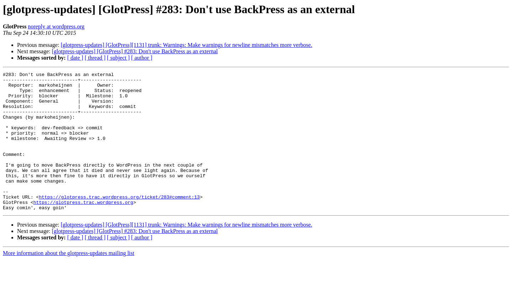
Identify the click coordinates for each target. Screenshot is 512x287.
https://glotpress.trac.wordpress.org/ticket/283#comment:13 (119, 222)
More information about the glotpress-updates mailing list (68, 281)
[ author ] (142, 58)
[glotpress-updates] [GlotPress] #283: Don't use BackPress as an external (135, 51)
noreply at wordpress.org (56, 26)
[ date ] (75, 58)
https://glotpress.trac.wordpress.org (83, 229)
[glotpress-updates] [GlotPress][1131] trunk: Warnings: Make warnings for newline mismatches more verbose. (186, 45)
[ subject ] (118, 58)
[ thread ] (95, 58)
